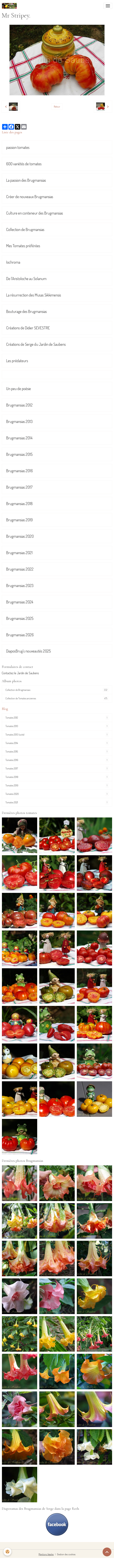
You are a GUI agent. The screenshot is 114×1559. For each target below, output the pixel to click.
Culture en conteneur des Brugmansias (34, 213)
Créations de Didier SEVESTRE (28, 327)
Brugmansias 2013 (19, 421)
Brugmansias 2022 (19, 569)
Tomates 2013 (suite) (57, 735)
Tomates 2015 (57, 751)
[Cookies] (7, 1552)
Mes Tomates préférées (23, 245)
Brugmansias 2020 (20, 536)
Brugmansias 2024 (19, 602)
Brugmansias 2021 (19, 552)
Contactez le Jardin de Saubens (20, 673)
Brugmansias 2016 (19, 470)
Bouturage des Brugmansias (26, 311)
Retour (57, 106)
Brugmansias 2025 (19, 618)
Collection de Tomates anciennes (57, 698)
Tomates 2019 (57, 785)
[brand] (10, 6)
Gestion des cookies (66, 1554)
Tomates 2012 (57, 718)
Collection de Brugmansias (25, 229)
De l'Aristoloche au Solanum (26, 278)
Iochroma (13, 262)
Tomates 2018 (57, 777)
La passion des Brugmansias (26, 180)
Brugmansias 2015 (19, 454)
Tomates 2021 (57, 802)
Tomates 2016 (57, 760)
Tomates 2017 (57, 768)
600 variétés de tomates (24, 163)
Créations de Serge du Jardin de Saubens (36, 344)
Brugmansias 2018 (19, 503)
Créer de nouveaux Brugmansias (29, 196)
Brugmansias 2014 (19, 437)
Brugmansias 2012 (19, 405)
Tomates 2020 (57, 794)
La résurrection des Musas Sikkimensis (33, 295)
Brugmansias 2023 (19, 585)
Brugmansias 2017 (19, 487)
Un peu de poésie (18, 388)
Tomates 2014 (57, 743)
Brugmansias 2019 (19, 519)
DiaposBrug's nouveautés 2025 (28, 651)
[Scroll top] (107, 1552)
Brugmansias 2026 (20, 634)
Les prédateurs (17, 360)
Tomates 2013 (57, 726)
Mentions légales (46, 1554)
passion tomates (17, 147)
